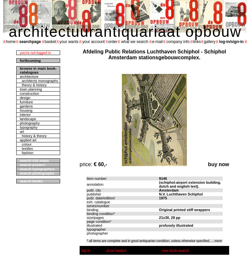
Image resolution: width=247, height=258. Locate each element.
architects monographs (39, 81)
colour (26, 144)
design (25, 98)
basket (50, 41)
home (11, 41)
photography (30, 123)
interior (25, 115)
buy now (218, 164)
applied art (28, 140)
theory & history (33, 85)
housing (26, 110)
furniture (26, 102)
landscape (28, 119)
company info (177, 41)
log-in (86, 250)
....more (216, 241)
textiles (26, 148)
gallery (209, 41)
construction (29, 93)
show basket (116, 250)
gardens (26, 106)
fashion (26, 153)
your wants (68, 41)
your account (93, 41)
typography (28, 127)
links (197, 41)
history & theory (33, 136)
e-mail (157, 41)
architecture (29, 77)
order (112, 41)
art (22, 132)
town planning (31, 89)
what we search (134, 41)
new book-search (175, 250)
